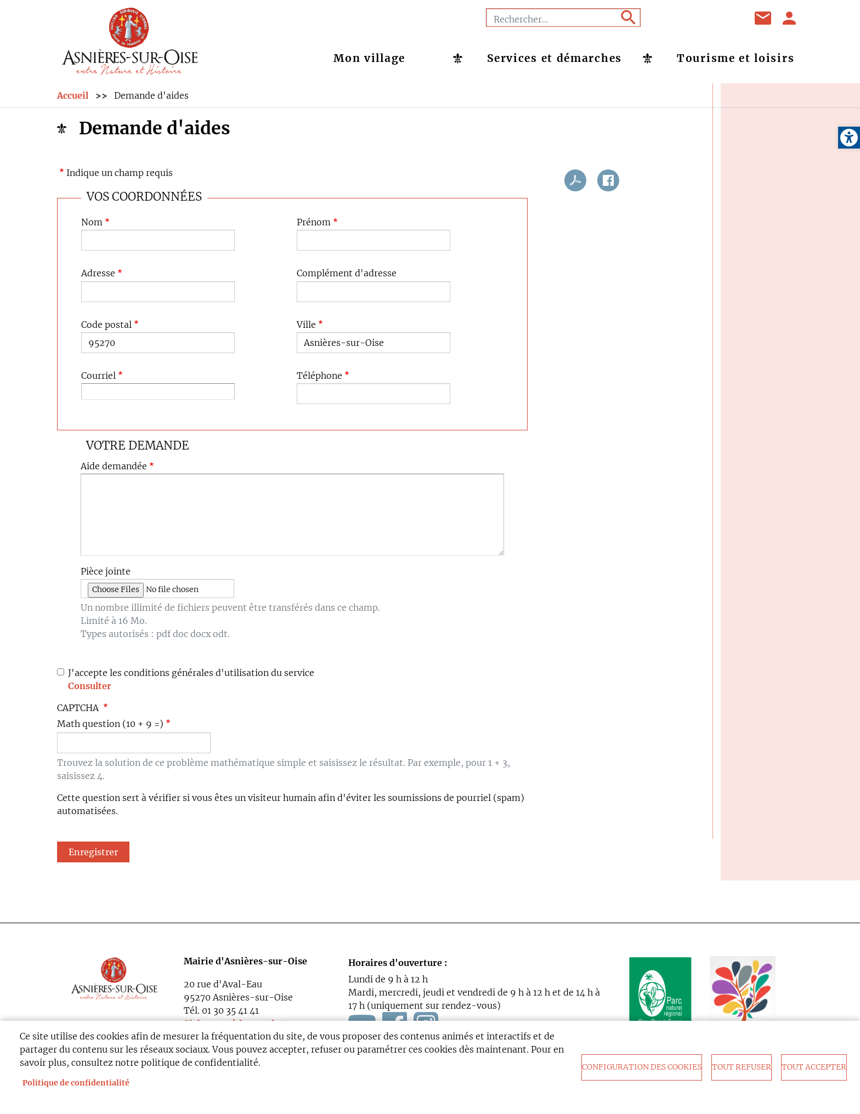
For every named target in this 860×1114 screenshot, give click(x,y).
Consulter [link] (89, 685)
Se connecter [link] (789, 18)
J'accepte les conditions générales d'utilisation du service (191, 672)
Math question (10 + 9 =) (110, 723)
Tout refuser (741, 1067)
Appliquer (627, 17)
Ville (306, 325)
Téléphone (319, 376)
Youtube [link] (698, 18)
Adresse (98, 274)
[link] (849, 138)
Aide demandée (114, 466)
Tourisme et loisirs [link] (735, 58)
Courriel (98, 376)
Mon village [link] (369, 58)
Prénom (314, 223)
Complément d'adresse (347, 274)
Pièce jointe (106, 572)
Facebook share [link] (608, 180)
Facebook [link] (671, 18)
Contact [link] (763, 18)
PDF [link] (575, 180)
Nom (92, 223)
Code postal (106, 325)
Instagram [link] (726, 18)
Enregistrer (93, 851)
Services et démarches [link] (554, 58)
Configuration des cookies (641, 1067)
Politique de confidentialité (75, 1083)
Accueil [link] (72, 95)
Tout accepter (814, 1067)
